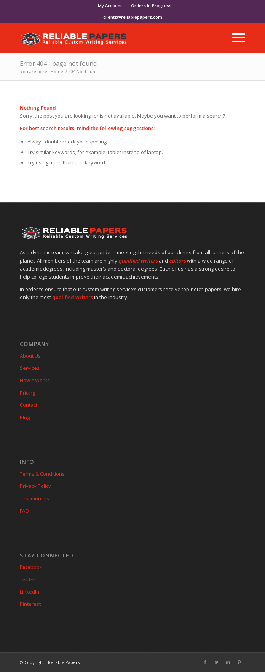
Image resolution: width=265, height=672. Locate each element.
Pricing (27, 392)
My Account (110, 5)
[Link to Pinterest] (239, 662)
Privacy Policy (35, 486)
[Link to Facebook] (205, 662)
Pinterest (30, 603)
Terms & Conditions (42, 473)
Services (30, 368)
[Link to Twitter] (216, 662)
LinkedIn (29, 591)
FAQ (24, 510)
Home (57, 71)
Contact (28, 404)
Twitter (27, 579)
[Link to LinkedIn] (228, 662)
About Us (30, 355)
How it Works (35, 380)
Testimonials (34, 498)
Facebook (31, 567)
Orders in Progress (151, 5)
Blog (25, 417)
